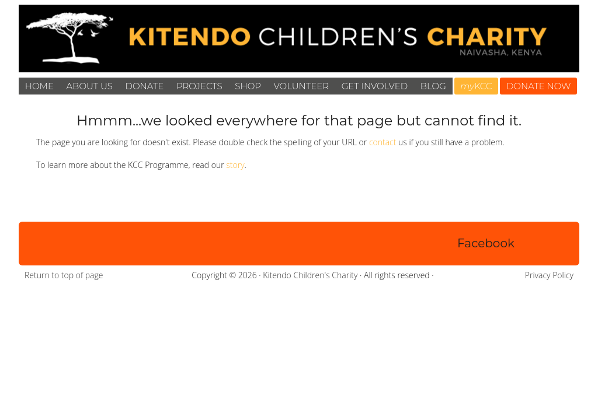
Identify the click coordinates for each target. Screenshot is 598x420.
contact (383, 142)
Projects (199, 86)
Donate (145, 86)
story (235, 164)
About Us (90, 86)
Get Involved (375, 86)
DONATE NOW (538, 86)
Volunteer (301, 86)
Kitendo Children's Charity (310, 275)
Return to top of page (64, 275)
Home (39, 86)
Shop (248, 86)
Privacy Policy (549, 275)
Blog (433, 86)
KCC (476, 86)
